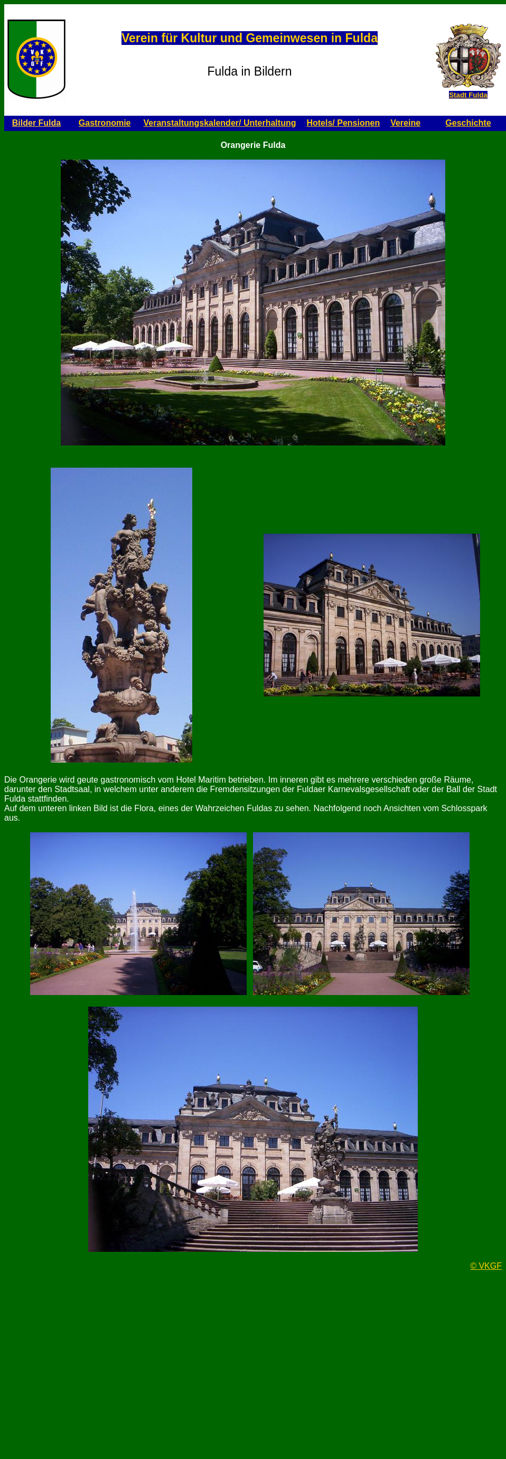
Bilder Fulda (36, 122)
